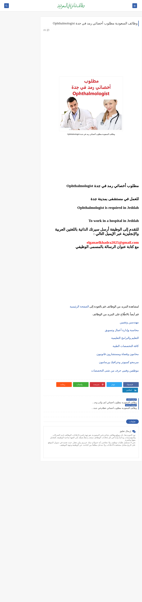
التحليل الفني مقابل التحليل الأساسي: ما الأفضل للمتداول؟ (20, 270)
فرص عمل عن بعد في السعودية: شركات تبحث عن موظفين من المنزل (19, 219)
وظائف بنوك (27, 38)
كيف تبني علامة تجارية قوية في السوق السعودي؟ (20, 327)
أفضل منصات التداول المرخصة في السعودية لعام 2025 (18, 255)
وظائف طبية (27, 83)
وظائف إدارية (26, 67)
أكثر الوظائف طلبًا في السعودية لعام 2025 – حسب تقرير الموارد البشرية (19, 200)
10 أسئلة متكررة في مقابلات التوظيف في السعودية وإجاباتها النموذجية (20, 183)
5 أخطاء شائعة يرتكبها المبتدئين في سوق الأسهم (20, 263)
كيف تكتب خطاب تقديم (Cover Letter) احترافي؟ (20, 192)
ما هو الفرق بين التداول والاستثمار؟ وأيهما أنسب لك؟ (20, 248)
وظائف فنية (27, 88)
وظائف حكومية (26, 44)
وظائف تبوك (27, 158)
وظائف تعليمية (26, 93)
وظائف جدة (27, 122)
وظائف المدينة (26, 143)
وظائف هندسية (25, 73)
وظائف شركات (26, 28)
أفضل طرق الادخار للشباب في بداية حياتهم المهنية (20, 312)
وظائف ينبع (27, 163)
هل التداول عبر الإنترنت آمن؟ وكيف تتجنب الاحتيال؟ (20, 277)
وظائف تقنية (27, 78)
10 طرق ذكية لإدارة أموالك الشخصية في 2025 (21, 298)
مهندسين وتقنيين (129, 322)
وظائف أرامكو (26, 33)
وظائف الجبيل (26, 148)
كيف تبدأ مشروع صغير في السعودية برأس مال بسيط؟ (21, 305)
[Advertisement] (91, 53)
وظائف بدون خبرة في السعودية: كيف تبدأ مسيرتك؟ (19, 228)
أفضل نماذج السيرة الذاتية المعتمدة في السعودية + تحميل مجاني (20, 210)
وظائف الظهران (25, 153)
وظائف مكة (27, 137)
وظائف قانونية (26, 98)
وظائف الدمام (26, 127)
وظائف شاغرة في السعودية (109, 598)
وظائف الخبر (26, 132)
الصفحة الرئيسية (79, 306)
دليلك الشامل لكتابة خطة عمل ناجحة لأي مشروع (20, 320)
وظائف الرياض (26, 117)
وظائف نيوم (27, 49)
